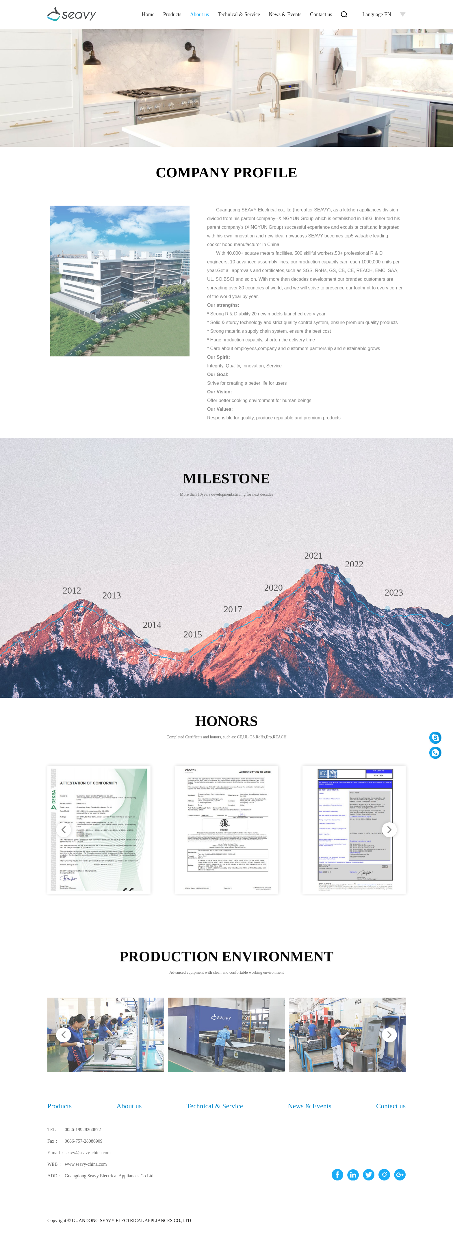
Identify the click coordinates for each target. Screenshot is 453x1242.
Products (172, 14)
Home (148, 14)
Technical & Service (239, 14)
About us (199, 14)
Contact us (321, 14)
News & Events (285, 14)
